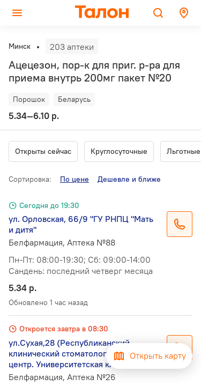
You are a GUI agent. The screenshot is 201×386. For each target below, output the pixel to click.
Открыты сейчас (43, 151)
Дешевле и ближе (129, 179)
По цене (74, 179)
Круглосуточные (119, 151)
